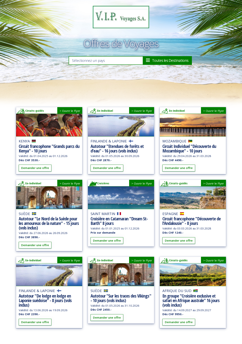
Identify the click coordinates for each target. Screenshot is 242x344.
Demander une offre (35, 169)
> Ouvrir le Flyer (70, 112)
